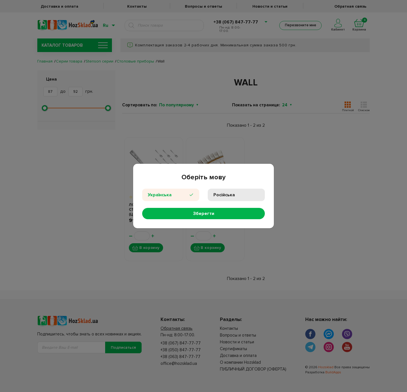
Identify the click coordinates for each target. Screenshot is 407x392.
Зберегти (203, 213)
